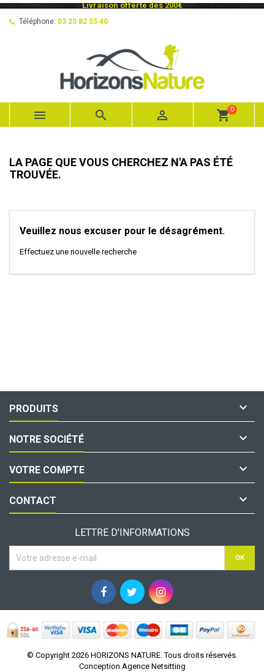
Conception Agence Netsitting (132, 666)
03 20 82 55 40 (83, 21)
